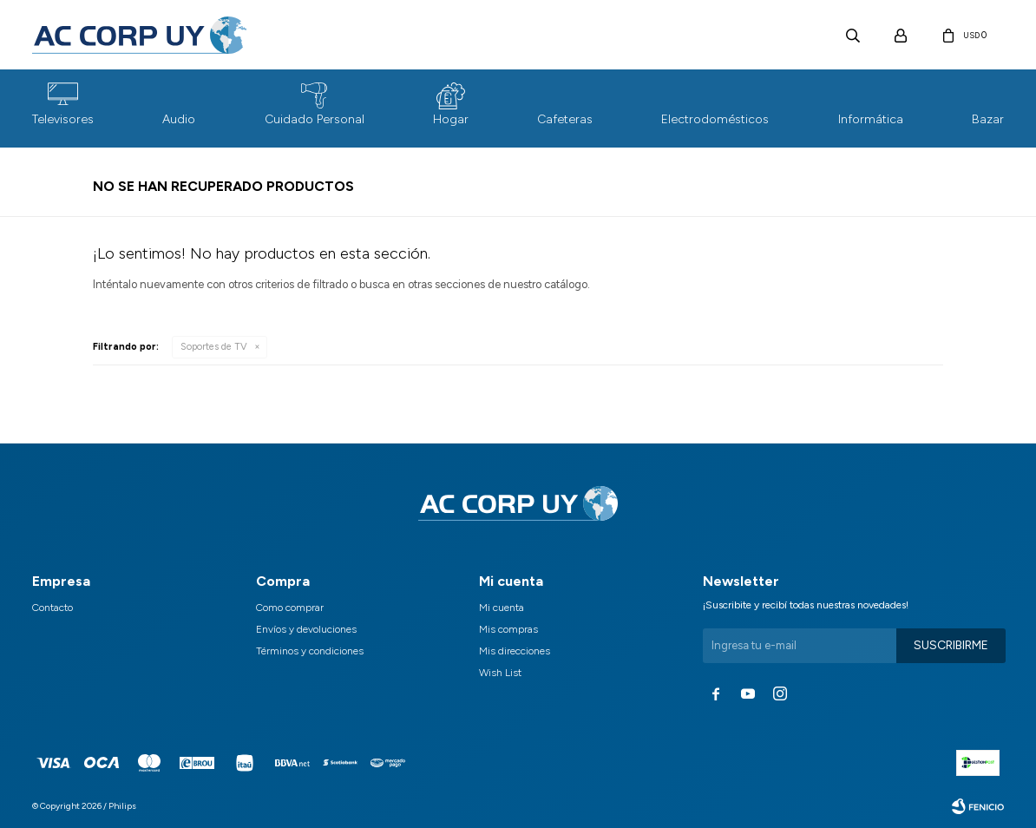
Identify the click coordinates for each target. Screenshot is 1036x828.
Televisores (63, 119)
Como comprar (290, 607)
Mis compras (508, 629)
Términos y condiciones (310, 651)
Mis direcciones (514, 651)
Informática (870, 119)
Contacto (52, 607)
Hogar (451, 119)
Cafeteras (565, 119)
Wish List (500, 673)
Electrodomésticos (715, 119)
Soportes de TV (213, 346)
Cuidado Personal (314, 119)
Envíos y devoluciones (306, 629)
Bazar (988, 119)
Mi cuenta (501, 607)
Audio (178, 119)
